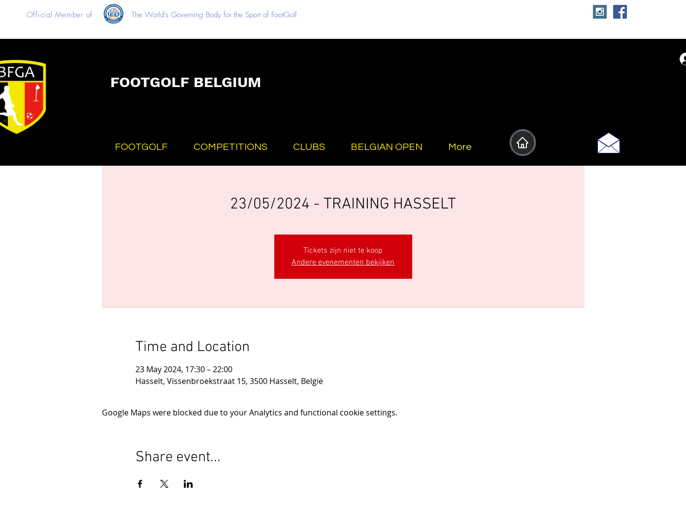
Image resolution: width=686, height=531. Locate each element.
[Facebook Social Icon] (620, 12)
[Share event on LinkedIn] (188, 484)
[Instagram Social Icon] (600, 12)
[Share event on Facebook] (140, 484)
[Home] (523, 142)
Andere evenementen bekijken (343, 262)
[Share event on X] (164, 484)
